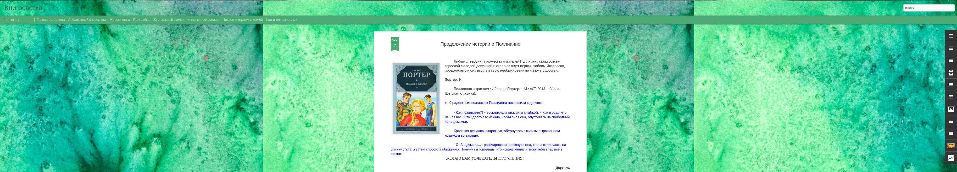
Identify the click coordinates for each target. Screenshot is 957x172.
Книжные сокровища (203, 20)
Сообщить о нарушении (537, 169)
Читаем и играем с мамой (243, 20)
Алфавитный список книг (88, 20)
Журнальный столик (168, 20)
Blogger (517, 169)
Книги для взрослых (281, 20)
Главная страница (51, 20)
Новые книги (120, 20)
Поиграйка (141, 20)
